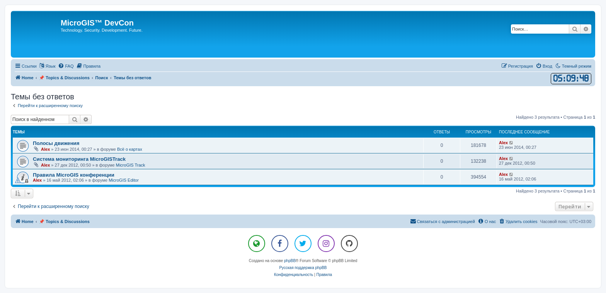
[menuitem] (65, 66)
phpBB (290, 261)
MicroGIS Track (130, 165)
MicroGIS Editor (124, 180)
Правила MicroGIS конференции (73, 175)
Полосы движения (56, 143)
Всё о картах (129, 149)
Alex (45, 149)
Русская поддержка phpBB (303, 268)
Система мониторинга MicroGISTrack (79, 159)
